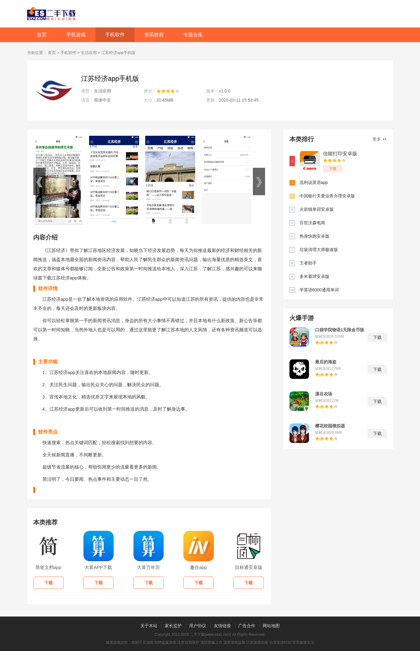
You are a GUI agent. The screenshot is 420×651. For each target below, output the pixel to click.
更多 (379, 139)
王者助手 (308, 263)
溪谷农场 (323, 393)
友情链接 (222, 626)
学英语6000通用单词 (319, 289)
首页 (42, 34)
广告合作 (246, 626)
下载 (332, 169)
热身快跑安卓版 (314, 236)
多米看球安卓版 (314, 276)
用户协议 (197, 626)
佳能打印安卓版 (340, 153)
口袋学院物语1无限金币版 (339, 329)
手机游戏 (76, 34)
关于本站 (148, 626)
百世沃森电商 (312, 222)
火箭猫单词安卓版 (317, 209)
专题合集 (193, 34)
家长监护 (173, 626)
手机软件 (115, 34)
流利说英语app (314, 182)
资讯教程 (154, 34)
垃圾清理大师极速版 (319, 249)
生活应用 (89, 52)
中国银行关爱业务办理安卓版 (327, 195)
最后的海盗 (325, 361)
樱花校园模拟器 (330, 425)
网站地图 (271, 626)
